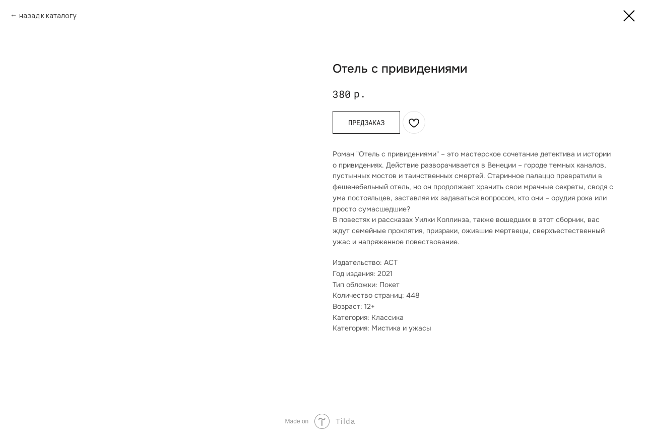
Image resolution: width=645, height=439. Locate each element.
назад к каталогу (47, 15)
